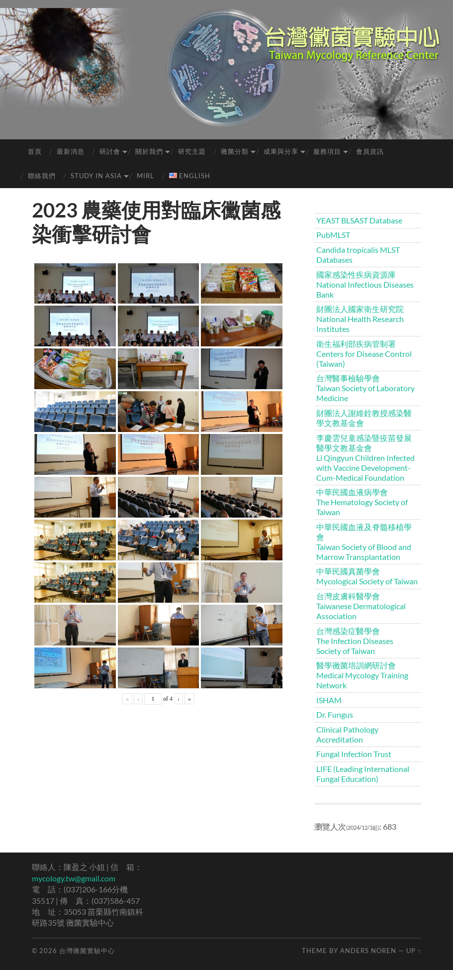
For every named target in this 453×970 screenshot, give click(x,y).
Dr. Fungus (334, 714)
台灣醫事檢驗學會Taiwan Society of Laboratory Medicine (365, 388)
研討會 (109, 151)
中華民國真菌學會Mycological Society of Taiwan (367, 576)
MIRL (145, 176)
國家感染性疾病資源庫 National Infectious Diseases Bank (365, 284)
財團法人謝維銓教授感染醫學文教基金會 (364, 418)
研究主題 (192, 151)
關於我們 (149, 151)
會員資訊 (370, 151)
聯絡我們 (42, 176)
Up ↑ (413, 951)
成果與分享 (281, 151)
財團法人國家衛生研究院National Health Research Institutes (360, 318)
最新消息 (71, 151)
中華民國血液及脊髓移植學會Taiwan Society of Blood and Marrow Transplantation (364, 541)
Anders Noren (368, 951)
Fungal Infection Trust (353, 753)
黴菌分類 (235, 151)
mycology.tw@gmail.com (73, 878)
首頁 (35, 151)
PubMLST (333, 234)
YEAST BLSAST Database (359, 220)
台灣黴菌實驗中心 (87, 951)
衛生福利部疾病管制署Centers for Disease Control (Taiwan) (364, 353)
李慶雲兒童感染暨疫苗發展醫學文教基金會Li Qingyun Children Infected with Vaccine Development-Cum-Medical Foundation (365, 457)
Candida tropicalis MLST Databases (358, 254)
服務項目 (327, 151)
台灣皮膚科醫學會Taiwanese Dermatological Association (361, 606)
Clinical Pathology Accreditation (347, 734)
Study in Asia (96, 176)
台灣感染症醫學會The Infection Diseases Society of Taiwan (354, 640)
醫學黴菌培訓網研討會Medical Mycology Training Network (362, 675)
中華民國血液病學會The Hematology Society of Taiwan (362, 502)
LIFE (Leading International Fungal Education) (362, 773)
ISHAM (329, 700)
